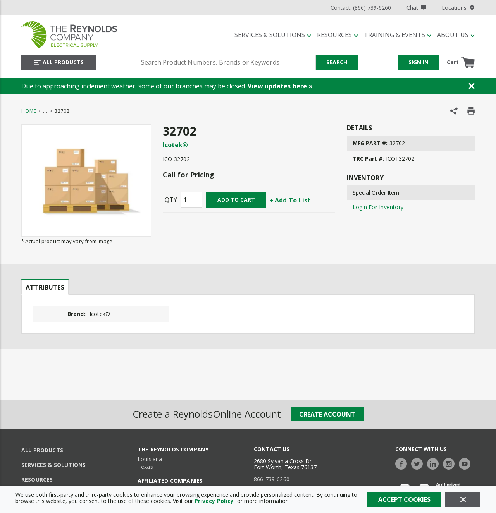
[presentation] (45, 287)
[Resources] (337, 35)
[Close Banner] (471, 86)
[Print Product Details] (471, 111)
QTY (171, 200)
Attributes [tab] (45, 287)
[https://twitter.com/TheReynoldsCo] (419, 463)
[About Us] (456, 35)
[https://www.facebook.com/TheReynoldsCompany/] (403, 463)
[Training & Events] (397, 35)
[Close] (462, 499)
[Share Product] (454, 111)
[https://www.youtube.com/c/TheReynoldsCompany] (466, 463)
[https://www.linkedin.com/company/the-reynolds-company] (435, 463)
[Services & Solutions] (272, 35)
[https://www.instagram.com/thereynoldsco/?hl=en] (450, 463)
